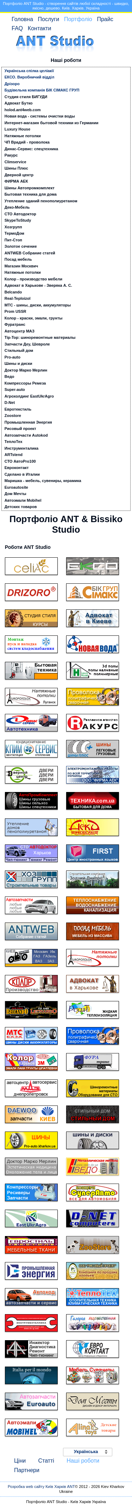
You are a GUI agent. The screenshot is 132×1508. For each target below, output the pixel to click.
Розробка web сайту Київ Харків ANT (41, 1486)
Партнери (26, 1470)
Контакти (39, 28)
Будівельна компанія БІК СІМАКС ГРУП (42, 90)
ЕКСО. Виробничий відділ (29, 77)
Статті (46, 1461)
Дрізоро (12, 84)
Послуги (48, 19)
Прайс (105, 19)
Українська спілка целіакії (29, 71)
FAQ (17, 28)
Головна (22, 19)
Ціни (20, 1461)
